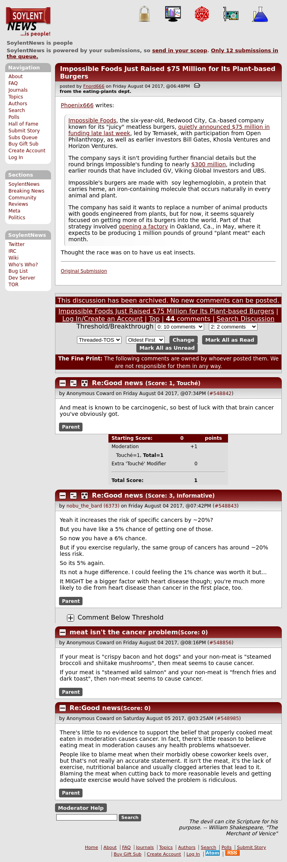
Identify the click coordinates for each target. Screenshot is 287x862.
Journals (18, 90)
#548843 (225, 506)
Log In (15, 157)
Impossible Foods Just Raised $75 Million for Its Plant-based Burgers (166, 311)
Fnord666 (93, 86)
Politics (16, 217)
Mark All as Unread (167, 348)
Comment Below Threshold (121, 617)
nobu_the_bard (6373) (93, 506)
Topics (15, 97)
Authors (17, 103)
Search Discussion (245, 319)
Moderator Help (81, 808)
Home (91, 847)
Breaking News (26, 191)
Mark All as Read (229, 340)
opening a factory (143, 226)
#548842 (220, 393)
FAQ (13, 83)
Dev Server (21, 278)
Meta (14, 211)
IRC (12, 251)
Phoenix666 (77, 105)
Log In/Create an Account (102, 319)
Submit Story (24, 131)
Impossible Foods (92, 120)
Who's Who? (23, 265)
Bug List (18, 271)
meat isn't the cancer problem (124, 632)
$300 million (208, 164)
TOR (13, 284)
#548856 (220, 643)
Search (16, 110)
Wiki (13, 258)
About (15, 76)
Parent (71, 427)
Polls (13, 117)
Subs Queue (22, 137)
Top (154, 319)
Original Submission (84, 271)
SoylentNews (28, 22)
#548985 (228, 718)
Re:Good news (117, 383)
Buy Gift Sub (23, 144)
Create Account (26, 151)
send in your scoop (179, 50)
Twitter (16, 244)
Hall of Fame (23, 124)
